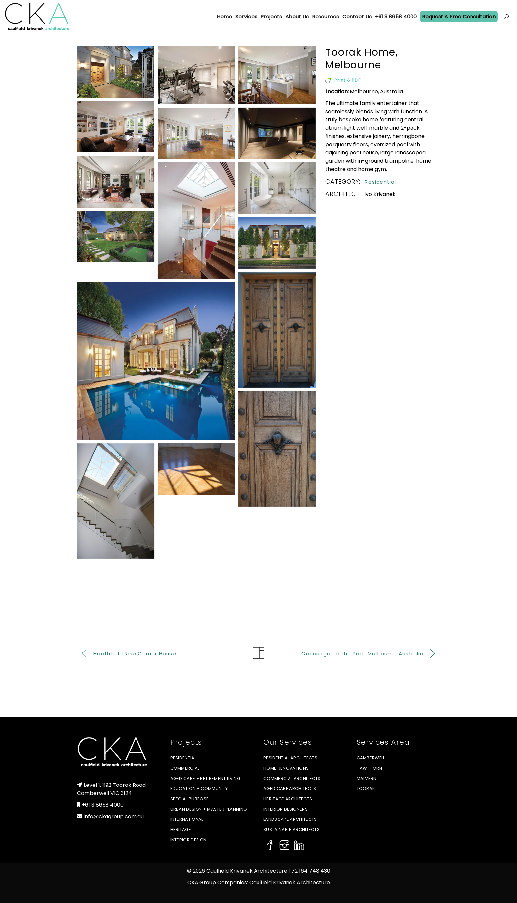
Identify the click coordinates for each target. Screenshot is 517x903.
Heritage (180, 829)
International (186, 819)
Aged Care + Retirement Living (205, 778)
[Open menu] (506, 16)
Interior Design (188, 840)
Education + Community (199, 789)
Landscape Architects (290, 819)
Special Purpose (189, 799)
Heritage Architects (287, 799)
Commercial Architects (291, 778)
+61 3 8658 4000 (103, 805)
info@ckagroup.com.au (114, 816)
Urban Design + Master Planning (208, 809)
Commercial (184, 768)
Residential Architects (290, 758)
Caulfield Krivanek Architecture (289, 882)
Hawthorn (369, 768)
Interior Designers (285, 809)
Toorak (366, 789)
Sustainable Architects (291, 829)
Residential (380, 181)
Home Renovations (286, 768)
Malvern (367, 778)
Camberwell (371, 758)
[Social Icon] (270, 846)
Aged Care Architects (289, 789)
